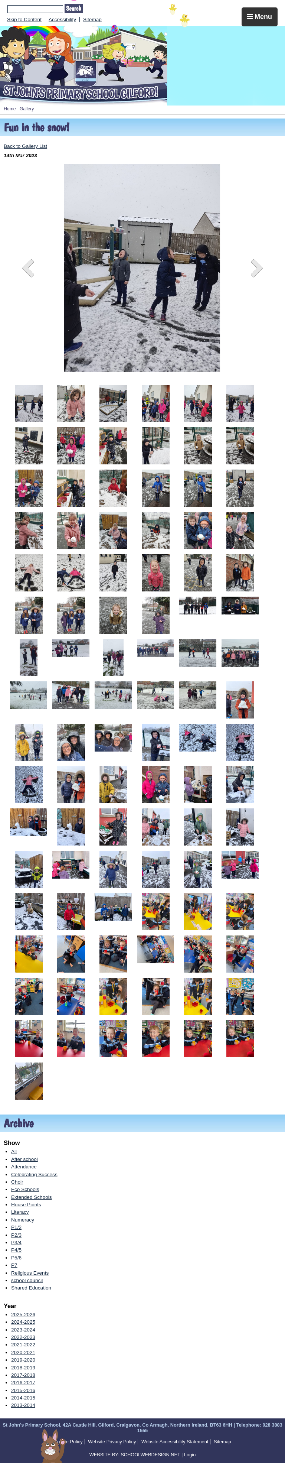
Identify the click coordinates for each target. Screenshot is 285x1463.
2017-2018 (23, 1375)
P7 (14, 1265)
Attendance (24, 1167)
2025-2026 (23, 1314)
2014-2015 (23, 1398)
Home (10, 108)
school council (27, 1280)
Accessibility (62, 19)
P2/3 (16, 1235)
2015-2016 (23, 1390)
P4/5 (16, 1250)
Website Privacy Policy (112, 1441)
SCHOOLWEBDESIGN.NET (150, 1454)
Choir (17, 1182)
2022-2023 (23, 1337)
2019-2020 (23, 1360)
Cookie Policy (68, 1441)
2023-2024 (23, 1330)
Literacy (20, 1212)
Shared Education (31, 1288)
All (14, 1151)
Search (73, 8)
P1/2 (16, 1227)
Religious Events (30, 1273)
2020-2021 (23, 1352)
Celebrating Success (34, 1174)
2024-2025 (23, 1322)
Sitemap (92, 19)
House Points (26, 1204)
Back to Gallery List (25, 146)
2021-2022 (23, 1344)
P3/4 (16, 1242)
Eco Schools (25, 1189)
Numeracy (22, 1220)
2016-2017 (23, 1382)
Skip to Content (24, 19)
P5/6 (16, 1258)
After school (24, 1159)
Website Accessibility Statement (174, 1441)
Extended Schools (31, 1197)
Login (190, 1454)
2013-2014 (23, 1405)
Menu (259, 16)
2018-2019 (23, 1367)
